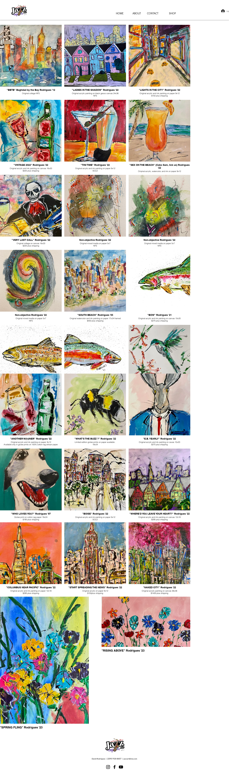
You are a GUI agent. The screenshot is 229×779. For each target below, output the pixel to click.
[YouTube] (120, 767)
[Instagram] (108, 767)
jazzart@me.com (130, 759)
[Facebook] (114, 767)
